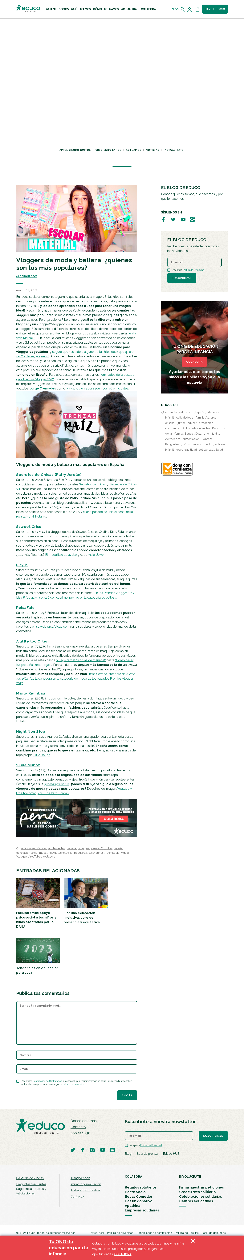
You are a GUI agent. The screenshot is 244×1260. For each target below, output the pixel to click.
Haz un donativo (138, 1201)
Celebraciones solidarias (200, 1196)
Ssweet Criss (28, 526)
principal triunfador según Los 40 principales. (97, 388)
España (118, 848)
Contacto (78, 1127)
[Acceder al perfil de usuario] (190, 9)
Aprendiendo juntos (75, 150)
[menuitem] (57, 9)
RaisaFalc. (25, 607)
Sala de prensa (147, 1153)
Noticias (152, 150)
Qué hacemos (81, 9)
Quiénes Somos (57, 9)
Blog (175, 9)
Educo (189, 433)
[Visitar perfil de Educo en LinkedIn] (112, 1150)
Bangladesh (173, 444)
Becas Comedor (138, 1196)
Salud (219, 449)
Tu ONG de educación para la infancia (68, 1248)
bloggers (84, 848)
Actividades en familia (190, 417)
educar (192, 422)
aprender (171, 412)
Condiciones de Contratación (47, 1081)
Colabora (148, 9)
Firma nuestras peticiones (201, 1187)
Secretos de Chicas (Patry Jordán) (49, 474)
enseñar (170, 422)
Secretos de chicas (93, 484)
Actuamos (133, 150)
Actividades (172, 439)
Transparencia (80, 1178)
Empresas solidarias (142, 1210)
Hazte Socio (135, 1192)
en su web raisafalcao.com (51, 626)
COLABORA (194, 361)
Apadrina (132, 1206)
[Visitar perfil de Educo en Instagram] (192, 219)
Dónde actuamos (106, 9)
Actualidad (130, 9)
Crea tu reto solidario (197, 1192)
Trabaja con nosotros (85, 1190)
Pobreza (207, 439)
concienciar (173, 428)
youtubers (49, 856)
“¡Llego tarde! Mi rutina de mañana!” (81, 660)
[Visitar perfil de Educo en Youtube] (183, 219)
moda (43, 852)
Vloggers (22, 856)
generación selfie (27, 852)
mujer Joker (96, 555)
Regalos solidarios (141, 1187)
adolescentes (56, 848)
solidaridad (206, 449)
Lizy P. (22, 565)
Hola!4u (40, 516)
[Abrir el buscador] (183, 9)
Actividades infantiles (34, 848)
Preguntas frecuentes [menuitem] (31, 1184)
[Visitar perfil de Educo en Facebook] (163, 219)
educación (186, 412)
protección (206, 422)
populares (80, 852)
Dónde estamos (84, 1121)
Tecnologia (112, 852)
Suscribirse (182, 278)
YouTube (35, 856)
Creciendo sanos (108, 150)
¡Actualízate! (174, 150)
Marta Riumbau (30, 693)
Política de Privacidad (73, 1084)
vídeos (125, 852)
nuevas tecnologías (61, 852)
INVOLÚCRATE (190, 1176)
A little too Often (32, 641)
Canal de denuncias (30, 1178)
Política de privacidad (120, 1232)
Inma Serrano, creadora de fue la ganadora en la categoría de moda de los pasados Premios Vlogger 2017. (75, 678)
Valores (211, 417)
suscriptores (96, 852)
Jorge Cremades (43, 388)
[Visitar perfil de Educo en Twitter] (173, 219)
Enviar (127, 1095)
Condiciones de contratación (154, 1232)
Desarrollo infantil (207, 433)
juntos (181, 422)
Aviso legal (97, 1232)
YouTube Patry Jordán (53, 793)
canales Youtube (101, 848)
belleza (72, 848)
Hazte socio (215, 9)
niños (186, 444)
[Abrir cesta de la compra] (197, 9)
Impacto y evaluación (86, 1184)
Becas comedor (202, 444)
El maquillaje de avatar (61, 555)
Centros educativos (196, 1201)
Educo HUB (171, 1153)
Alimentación (191, 439)
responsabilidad (186, 449)
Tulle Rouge (41, 755)
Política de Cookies (186, 1232)
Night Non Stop (30, 731)
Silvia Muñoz (28, 765)
